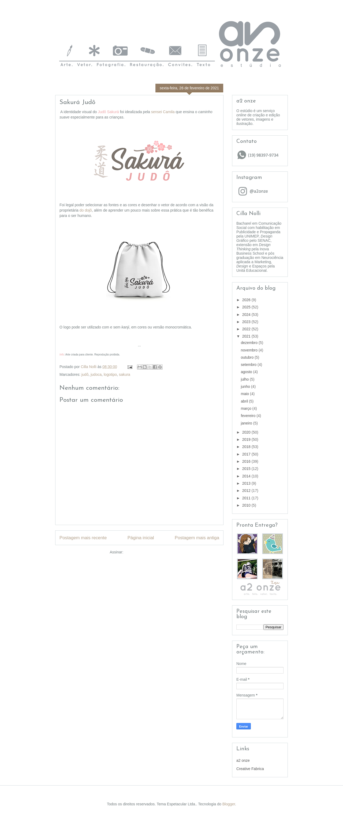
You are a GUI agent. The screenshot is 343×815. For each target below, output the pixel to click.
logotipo (110, 374)
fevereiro (248, 416)
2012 (247, 490)
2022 (247, 329)
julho (245, 379)
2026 (247, 300)
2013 (247, 483)
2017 (247, 454)
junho (246, 386)
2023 (247, 322)
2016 (247, 461)
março (246, 408)
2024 (247, 314)
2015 (247, 468)
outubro (248, 357)
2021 (247, 336)
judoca (96, 374)
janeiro (247, 423)
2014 (247, 476)
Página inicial (141, 537)
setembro (249, 364)
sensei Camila (163, 112)
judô (84, 374)
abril (245, 401)
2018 (247, 447)
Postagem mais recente (83, 537)
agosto (247, 372)
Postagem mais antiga (197, 537)
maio (245, 394)
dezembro (250, 342)
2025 (247, 307)
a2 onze (243, 760)
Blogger (228, 804)
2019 (247, 439)
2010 (247, 505)
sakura (124, 374)
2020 (247, 432)
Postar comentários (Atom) (146, 552)
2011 (247, 498)
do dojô (86, 210)
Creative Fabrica (250, 769)
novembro (250, 350)
